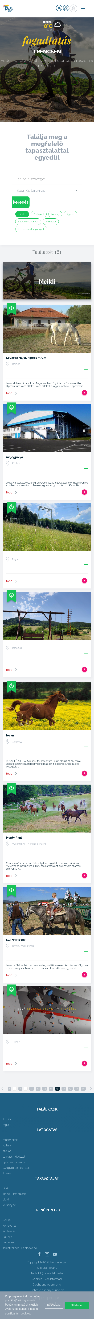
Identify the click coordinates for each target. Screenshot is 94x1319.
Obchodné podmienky (47, 1284)
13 (45, 1089)
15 (57, 1089)
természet (51, 221)
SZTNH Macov (16, 939)
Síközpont (39, 214)
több (9, 393)
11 (31, 1089)
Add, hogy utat (84, 392)
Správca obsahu (47, 1267)
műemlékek (10, 1140)
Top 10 (7, 1119)
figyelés (70, 214)
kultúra (7, 1145)
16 (64, 1089)
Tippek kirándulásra (15, 1194)
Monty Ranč (14, 837)
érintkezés (9, 1231)
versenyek (9, 1205)
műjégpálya (14, 457)
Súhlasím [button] (76, 1305)
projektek (8, 1242)
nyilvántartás (59, 8)
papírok (7, 1236)
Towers (7, 1173)
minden (22, 214)
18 (77, 1089)
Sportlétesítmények (28, 221)
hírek (6, 1188)
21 (83, 1089)
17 (70, 1089)
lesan (10, 735)
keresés (21, 202)
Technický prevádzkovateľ (47, 1273)
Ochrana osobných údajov (47, 1290)
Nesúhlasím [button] (54, 1305)
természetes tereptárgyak (31, 229)
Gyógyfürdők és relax (16, 1167)
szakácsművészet (14, 1156)
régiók (6, 1125)
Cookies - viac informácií (47, 1279)
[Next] (91, 1088)
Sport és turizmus (14, 1162)
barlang (55, 214)
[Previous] (2, 1088)
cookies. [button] (26, 1313)
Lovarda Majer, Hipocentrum (26, 357)
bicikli (6, 1199)
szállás (7, 1151)
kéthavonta (9, 1225)
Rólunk (7, 1220)
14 (51, 1089)
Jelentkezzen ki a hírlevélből (20, 1248)
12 (38, 1089)
